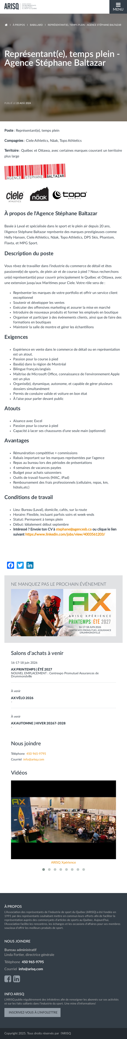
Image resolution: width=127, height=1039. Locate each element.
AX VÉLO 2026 (22, 698)
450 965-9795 (36, 753)
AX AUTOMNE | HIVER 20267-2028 (38, 723)
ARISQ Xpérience (63, 862)
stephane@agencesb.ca (74, 529)
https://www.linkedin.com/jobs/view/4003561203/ (65, 534)
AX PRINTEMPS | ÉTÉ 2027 (31, 669)
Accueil (6, 25)
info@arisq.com (33, 759)
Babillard (36, 25)
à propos (19, 25)
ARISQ (20, 6)
